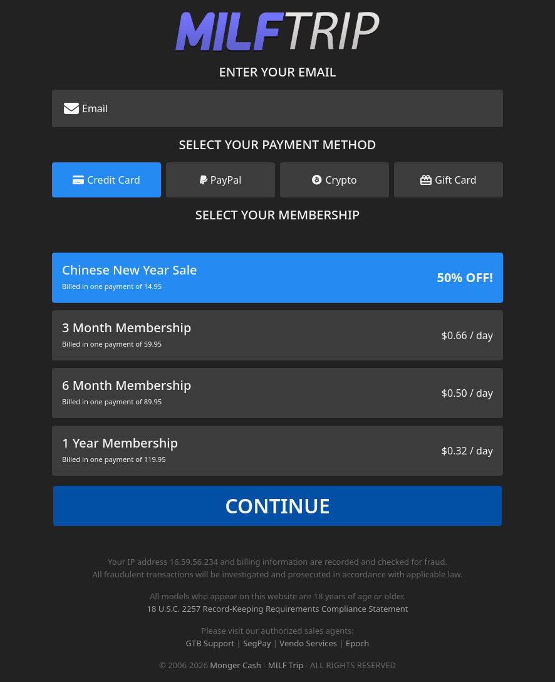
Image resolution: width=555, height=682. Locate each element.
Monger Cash (235, 665)
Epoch (357, 643)
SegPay (257, 643)
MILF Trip (285, 665)
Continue (277, 505)
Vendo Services (308, 643)
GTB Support (210, 643)
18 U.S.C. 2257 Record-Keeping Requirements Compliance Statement (277, 608)
